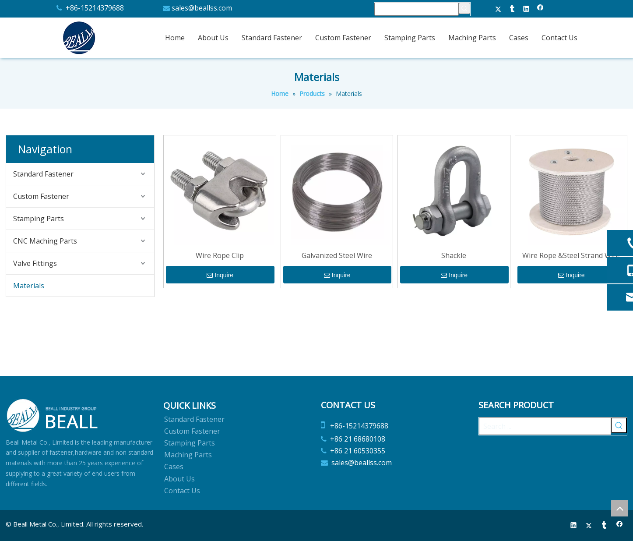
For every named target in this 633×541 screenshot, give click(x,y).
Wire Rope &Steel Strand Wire (571, 255)
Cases (173, 466)
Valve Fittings (35, 263)
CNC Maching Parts (45, 241)
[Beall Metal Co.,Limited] (53, 415)
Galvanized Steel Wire (337, 255)
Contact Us (182, 490)
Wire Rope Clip (220, 255)
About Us (179, 479)
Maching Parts (188, 455)
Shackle (453, 255)
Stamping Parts (38, 218)
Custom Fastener (41, 196)
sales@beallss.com (202, 8)
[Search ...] (545, 426)
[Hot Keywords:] (464, 8)
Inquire (220, 275)
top (619, 508)
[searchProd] (416, 9)
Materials (28, 285)
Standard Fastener (43, 174)
